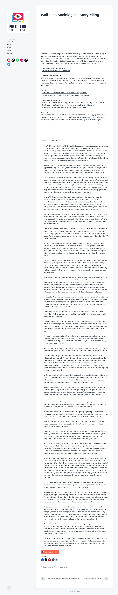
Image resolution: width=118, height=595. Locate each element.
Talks (9, 50)
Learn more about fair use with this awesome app (67, 120)
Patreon (67, 83)
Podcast (10, 42)
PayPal (46, 85)
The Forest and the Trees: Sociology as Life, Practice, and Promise (66, 103)
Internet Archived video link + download (56, 71)
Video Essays (11, 39)
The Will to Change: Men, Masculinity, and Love (59, 107)
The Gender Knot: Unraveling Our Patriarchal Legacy (61, 105)
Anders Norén (77, 591)
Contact (9, 53)
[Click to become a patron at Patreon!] (74, 552)
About (9, 44)
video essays (64, 567)
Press (9, 47)
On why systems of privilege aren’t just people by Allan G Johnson (65, 95)
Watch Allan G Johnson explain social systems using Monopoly (64, 93)
